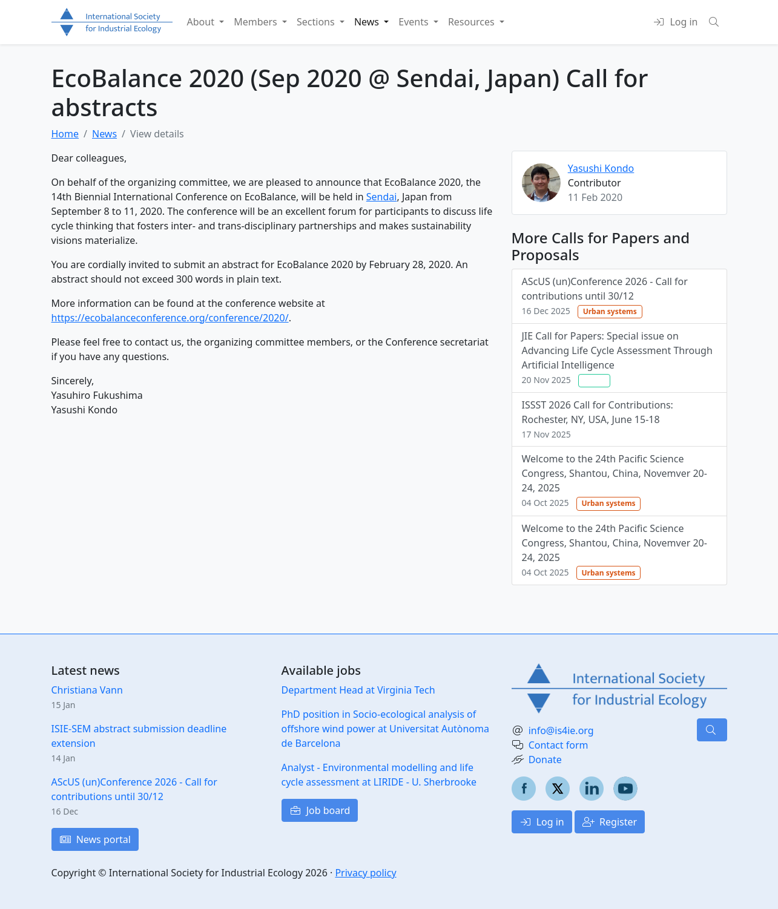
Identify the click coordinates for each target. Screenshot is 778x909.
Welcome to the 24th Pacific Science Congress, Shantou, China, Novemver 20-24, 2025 (614, 481)
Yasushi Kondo (601, 168)
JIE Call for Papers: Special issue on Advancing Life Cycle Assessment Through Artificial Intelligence (617, 358)
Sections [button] (317, 21)
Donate (545, 759)
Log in (541, 822)
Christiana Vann (87, 690)
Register (609, 822)
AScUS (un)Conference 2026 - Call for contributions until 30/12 (605, 296)
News (104, 133)
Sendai (381, 196)
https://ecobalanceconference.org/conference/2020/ (170, 317)
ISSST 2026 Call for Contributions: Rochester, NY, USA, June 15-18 (597, 419)
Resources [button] (472, 21)
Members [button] (257, 21)
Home (65, 133)
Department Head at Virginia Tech (358, 690)
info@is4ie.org (561, 730)
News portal (95, 839)
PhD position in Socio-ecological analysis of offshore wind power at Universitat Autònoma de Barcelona (386, 728)
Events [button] (414, 21)
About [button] (202, 21)
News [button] (367, 21)
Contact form (558, 745)
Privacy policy (365, 872)
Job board (320, 810)
